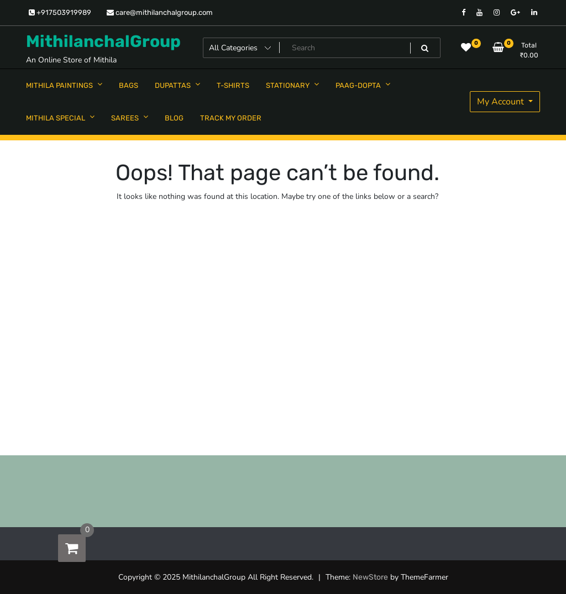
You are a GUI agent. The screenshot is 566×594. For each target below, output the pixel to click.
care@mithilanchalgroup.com (160, 12)
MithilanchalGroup (103, 41)
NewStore (370, 577)
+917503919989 (60, 12)
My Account (501, 102)
